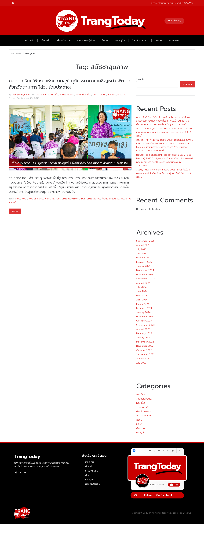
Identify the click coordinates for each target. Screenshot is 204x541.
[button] (174, 21)
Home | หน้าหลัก (15, 53)
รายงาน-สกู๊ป (86, 40)
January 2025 (143, 266)
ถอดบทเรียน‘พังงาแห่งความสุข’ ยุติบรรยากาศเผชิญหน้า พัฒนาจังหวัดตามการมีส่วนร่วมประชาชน (69, 83)
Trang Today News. (181, 512)
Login (158, 40)
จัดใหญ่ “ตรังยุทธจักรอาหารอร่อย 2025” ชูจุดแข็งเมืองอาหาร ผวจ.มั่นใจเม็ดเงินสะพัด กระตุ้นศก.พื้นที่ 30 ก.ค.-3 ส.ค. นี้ (163, 173)
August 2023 (143, 329)
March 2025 (142, 257)
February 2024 (144, 308)
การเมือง (140, 394)
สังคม (105, 40)
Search (140, 79)
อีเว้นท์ (103, 94)
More (15, 211)
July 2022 (141, 362)
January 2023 (143, 337)
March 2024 (142, 304)
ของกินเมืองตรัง (144, 398)
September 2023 (145, 325)
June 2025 (141, 253)
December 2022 (145, 341)
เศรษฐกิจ (120, 40)
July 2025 (141, 249)
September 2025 (145, 241)
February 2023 (144, 333)
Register (173, 40)
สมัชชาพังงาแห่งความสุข (73, 198)
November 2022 (144, 346)
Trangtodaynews (21, 94)
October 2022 (144, 350)
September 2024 (145, 278)
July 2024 (141, 287)
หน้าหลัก (29, 40)
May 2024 (141, 295)
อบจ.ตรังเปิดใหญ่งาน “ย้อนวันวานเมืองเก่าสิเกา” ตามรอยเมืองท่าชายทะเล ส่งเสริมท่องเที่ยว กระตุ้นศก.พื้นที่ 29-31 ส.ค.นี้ (164, 132)
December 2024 (145, 270)
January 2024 (143, 312)
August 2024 (143, 283)
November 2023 (144, 316)
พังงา (24, 198)
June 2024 (141, 291)
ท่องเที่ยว (64, 40)
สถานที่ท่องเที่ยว (83, 94)
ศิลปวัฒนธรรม (140, 40)
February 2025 (144, 262)
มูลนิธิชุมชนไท (53, 198)
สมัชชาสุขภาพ (93, 198)
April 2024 (141, 299)
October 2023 (144, 320)
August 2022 (143, 358)
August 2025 (143, 245)
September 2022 (145, 354)
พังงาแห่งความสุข (37, 198)
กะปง (17, 198)
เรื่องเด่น (46, 40)
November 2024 (144, 274)
